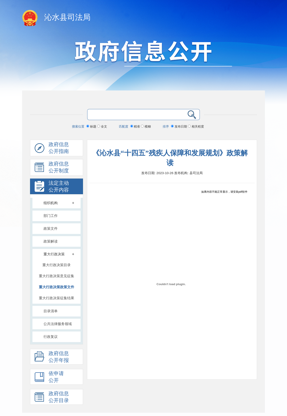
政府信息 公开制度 (52, 168)
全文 (102, 126)
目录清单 (50, 311)
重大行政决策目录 (56, 265)
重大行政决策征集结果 (56, 298)
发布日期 (179, 126)
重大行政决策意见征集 (56, 276)
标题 (91, 126)
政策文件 (50, 228)
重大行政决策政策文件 (56, 287)
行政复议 (50, 337)
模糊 (146, 126)
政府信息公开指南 (52, 149)
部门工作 (50, 216)
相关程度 (196, 126)
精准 (135, 126)
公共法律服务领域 (57, 324)
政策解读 (50, 241)
